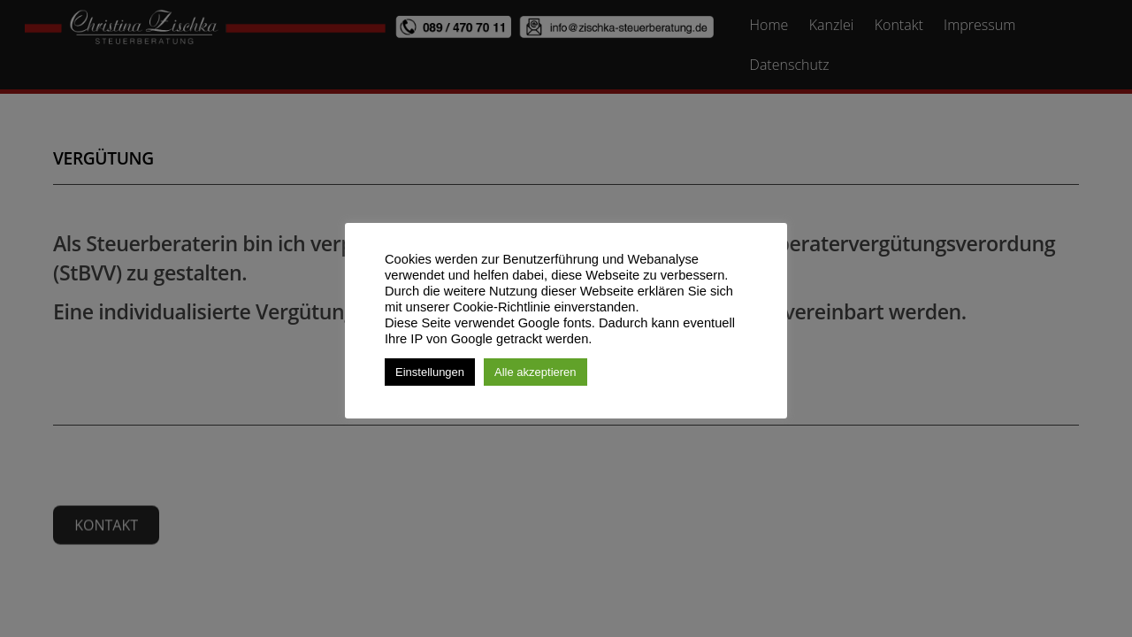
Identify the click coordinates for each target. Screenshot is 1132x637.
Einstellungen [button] (429, 372)
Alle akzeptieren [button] (535, 372)
